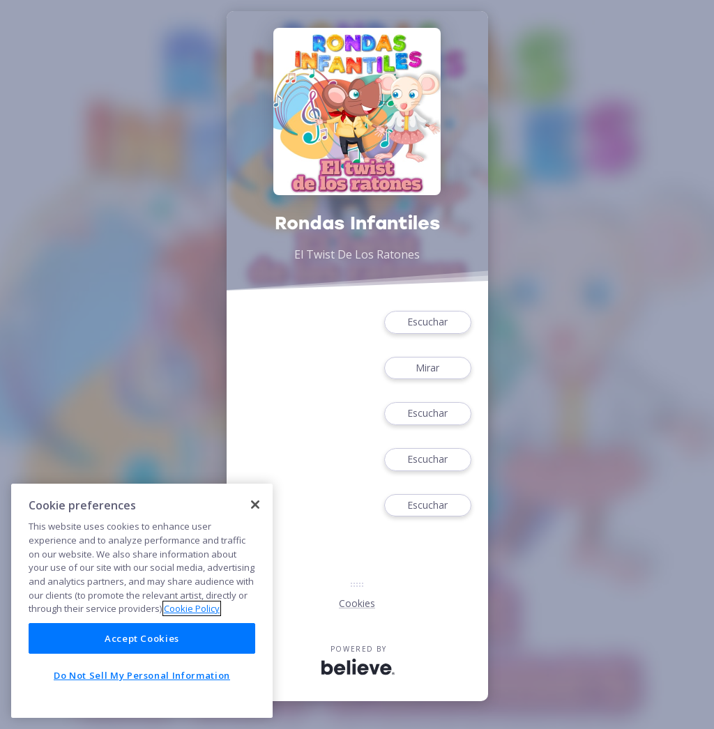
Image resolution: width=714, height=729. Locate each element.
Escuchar (427, 322)
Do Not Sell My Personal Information (142, 675)
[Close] (255, 504)
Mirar (427, 368)
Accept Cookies (142, 638)
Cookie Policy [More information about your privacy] (192, 608)
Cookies (357, 603)
